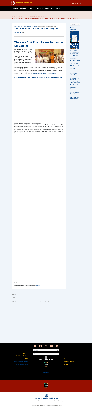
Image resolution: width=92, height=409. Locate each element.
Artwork (40, 8)
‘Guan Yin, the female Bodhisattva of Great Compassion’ (43, 73)
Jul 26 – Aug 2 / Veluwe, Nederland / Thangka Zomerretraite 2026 (63, 18)
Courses (15, 8)
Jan (24, 33)
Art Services (49, 8)
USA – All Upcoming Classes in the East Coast (21, 12)
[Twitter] (57, 345)
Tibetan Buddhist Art (24, 2)
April (30, 33)
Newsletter (24, 8)
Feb (25, 33)
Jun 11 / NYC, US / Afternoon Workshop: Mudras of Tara (74, 57)
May (32, 33)
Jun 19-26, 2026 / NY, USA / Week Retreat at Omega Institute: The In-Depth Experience (30, 18)
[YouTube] (75, 3)
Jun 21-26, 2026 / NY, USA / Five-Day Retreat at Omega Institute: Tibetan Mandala (29, 16)
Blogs (18, 32)
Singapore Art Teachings (45, 301)
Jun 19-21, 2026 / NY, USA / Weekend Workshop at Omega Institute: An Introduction (29, 14)
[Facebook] (72, 3)
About (32, 8)
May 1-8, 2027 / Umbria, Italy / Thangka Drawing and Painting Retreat (75, 52)
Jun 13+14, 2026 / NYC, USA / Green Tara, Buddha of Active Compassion (48, 12)
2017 (20, 32)
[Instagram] (73, 3)
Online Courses (73, 29)
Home (15, 32)
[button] (17, 8)
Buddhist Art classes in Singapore (19, 301)
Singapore (14, 297)
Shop (57, 8)
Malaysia (42, 297)
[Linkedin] (77, 3)
